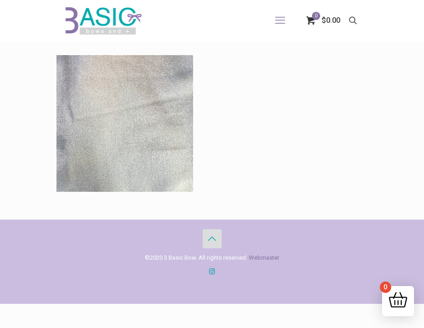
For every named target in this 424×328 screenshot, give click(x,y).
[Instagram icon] (212, 271)
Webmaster (264, 257)
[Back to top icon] (212, 238)
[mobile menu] (280, 20)
